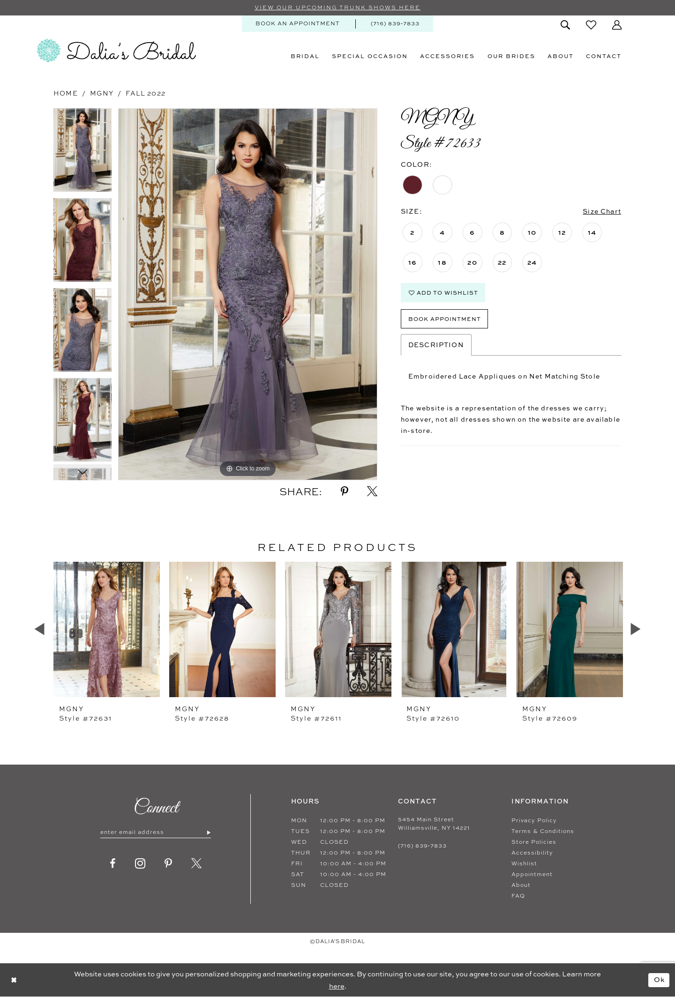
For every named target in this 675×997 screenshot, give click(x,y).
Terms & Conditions (542, 831)
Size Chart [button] (602, 211)
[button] (617, 25)
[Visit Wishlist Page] (591, 24)
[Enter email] (155, 832)
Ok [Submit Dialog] (659, 979)
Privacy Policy (534, 820)
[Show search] (565, 25)
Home (65, 93)
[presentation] (106, 629)
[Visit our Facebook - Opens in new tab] (113, 863)
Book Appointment (444, 319)
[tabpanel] (82, 153)
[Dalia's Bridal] (116, 50)
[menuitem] (297, 23)
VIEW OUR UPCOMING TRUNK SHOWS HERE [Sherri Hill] (337, 8)
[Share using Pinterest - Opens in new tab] (344, 491)
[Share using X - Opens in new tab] (372, 491)
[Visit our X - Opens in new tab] (196, 863)
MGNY (101, 93)
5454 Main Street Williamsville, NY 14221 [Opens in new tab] (434, 824)
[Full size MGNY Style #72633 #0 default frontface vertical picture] (248, 294)
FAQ (518, 896)
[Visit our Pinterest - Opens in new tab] (168, 863)
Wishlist (524, 863)
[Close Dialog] (14, 980)
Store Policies (533, 842)
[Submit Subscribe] (208, 832)
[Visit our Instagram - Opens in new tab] (140, 863)
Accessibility (532, 852)
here (337, 986)
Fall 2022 (145, 93)
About (521, 885)
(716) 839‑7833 (422, 845)
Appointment (532, 874)
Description (436, 344)
